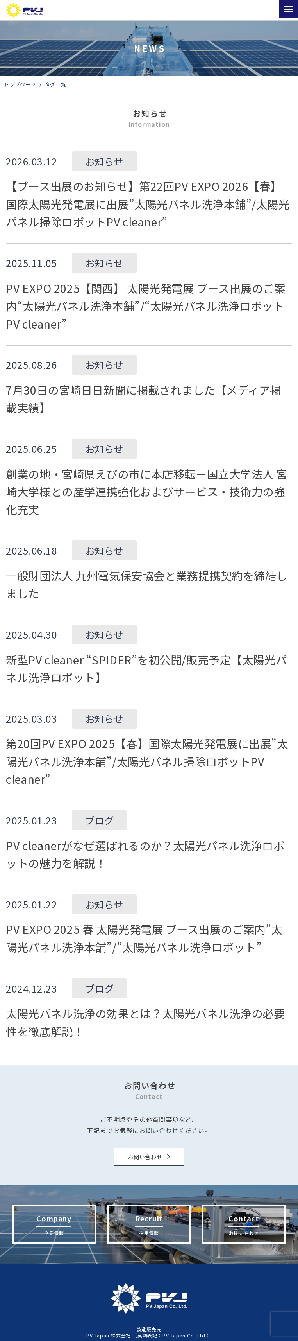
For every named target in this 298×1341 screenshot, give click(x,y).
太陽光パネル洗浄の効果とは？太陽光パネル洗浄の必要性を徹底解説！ (145, 1022)
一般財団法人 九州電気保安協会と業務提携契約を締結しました (146, 584)
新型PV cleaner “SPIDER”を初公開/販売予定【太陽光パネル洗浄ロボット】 (146, 669)
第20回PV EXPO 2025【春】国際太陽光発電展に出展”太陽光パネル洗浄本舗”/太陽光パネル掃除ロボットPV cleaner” (147, 761)
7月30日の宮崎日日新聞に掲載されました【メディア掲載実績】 (143, 399)
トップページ (20, 84)
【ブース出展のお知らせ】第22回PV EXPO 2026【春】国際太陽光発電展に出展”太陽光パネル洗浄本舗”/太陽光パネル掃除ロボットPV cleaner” (147, 204)
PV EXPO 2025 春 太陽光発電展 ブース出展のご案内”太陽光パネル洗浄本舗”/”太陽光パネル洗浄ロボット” (144, 938)
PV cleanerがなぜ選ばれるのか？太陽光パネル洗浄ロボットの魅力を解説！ (145, 854)
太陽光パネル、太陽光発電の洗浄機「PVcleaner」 (25, 10)
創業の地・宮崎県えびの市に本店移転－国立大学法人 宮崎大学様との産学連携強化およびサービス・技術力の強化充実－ (146, 491)
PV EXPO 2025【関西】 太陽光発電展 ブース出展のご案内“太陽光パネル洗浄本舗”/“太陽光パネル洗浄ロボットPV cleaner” (145, 306)
